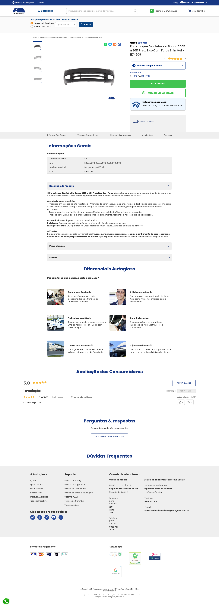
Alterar (40, 2)
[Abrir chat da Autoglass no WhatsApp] (32, 517)
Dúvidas (168, 135)
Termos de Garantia (74, 501)
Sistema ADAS (71, 496)
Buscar (86, 24)
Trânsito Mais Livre (39, 501)
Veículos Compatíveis (88, 135)
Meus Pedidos (36, 488)
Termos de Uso (72, 505)
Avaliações (147, 135)
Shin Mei (142, 42)
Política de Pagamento (75, 484)
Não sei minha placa (42, 23)
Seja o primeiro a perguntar (109, 436)
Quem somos (36, 484)
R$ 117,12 (145, 76)
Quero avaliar (184, 383)
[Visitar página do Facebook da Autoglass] (39, 517)
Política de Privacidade (75, 488)
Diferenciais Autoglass (120, 135)
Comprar (158, 84)
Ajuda (33, 480)
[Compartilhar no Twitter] (110, 44)
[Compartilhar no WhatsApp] (105, 44)
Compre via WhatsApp (166, 11)
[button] (109, 186)
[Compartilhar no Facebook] (119, 44)
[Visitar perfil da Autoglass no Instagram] (46, 517)
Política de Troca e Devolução (79, 492)
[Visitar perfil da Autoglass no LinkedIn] (61, 517)
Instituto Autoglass (39, 496)
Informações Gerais (56, 135)
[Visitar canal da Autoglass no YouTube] (53, 517)
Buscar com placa (40, 26)
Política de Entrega (73, 480)
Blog (175, 2)
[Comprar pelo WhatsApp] (158, 93)
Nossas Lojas (36, 492)
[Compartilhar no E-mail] (114, 44)
